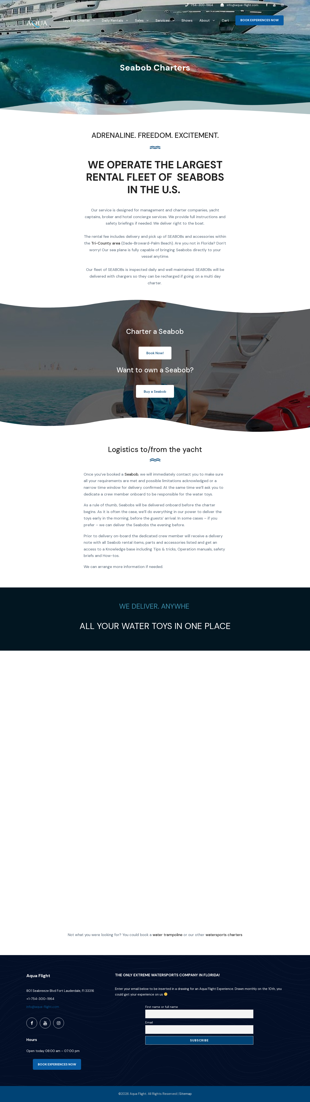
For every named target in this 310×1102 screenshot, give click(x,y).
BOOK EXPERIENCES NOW (259, 20)
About (204, 20)
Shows (186, 20)
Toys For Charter (76, 20)
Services (162, 20)
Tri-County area (105, 243)
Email (149, 1022)
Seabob (131, 474)
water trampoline (167, 934)
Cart (225, 20)
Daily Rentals (112, 20)
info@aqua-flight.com (242, 5)
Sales (139, 20)
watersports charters (224, 934)
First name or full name (161, 1007)
